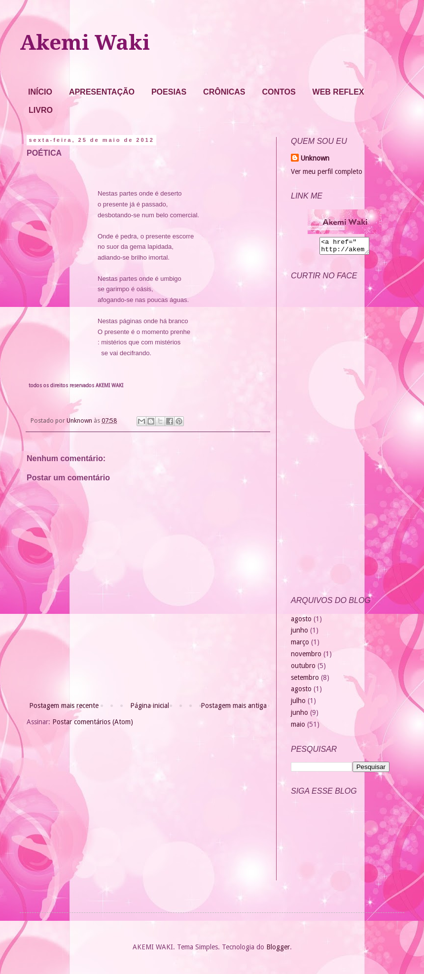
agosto (301, 622)
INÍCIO (40, 92)
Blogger (278, 950)
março (300, 645)
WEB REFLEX (338, 92)
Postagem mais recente (64, 705)
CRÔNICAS (224, 92)
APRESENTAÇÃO (102, 92)
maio (298, 727)
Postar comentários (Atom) (92, 722)
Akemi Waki (85, 43)
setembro (305, 680)
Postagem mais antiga (234, 705)
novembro (306, 657)
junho (299, 633)
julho (298, 703)
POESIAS (168, 92)
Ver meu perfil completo (326, 171)
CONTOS (278, 92)
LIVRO (41, 110)
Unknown (315, 158)
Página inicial (149, 705)
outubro (303, 668)
